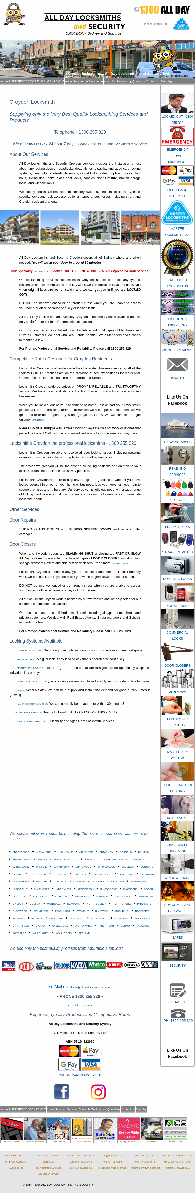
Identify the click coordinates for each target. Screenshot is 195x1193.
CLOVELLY (128, 866)
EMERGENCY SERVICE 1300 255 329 (177, 156)
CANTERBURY (21, 866)
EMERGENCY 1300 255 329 (27, 81)
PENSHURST (62, 911)
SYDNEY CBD (60, 925)
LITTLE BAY (62, 896)
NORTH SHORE (122, 903)
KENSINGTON (86, 889)
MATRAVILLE (82, 896)
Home (4, 81)
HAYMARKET (41, 889)
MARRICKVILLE (123, 896)
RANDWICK (102, 911)
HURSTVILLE (20, 889)
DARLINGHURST (102, 874)
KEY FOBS (177, 500)
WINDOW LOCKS (177, 878)
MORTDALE (54, 903)
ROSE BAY (19, 918)
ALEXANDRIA (44, 852)
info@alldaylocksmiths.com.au (92, 987)
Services (96, 81)
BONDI (57, 859)
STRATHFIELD (21, 925)
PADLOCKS (177, 692)
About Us (110, 81)
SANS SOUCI (76, 918)
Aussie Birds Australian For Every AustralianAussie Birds (16, 1161)
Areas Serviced (76, 81)
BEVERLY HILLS (22, 859)
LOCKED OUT (55, 81)
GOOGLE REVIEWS (177, 350)
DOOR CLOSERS (177, 665)
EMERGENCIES (42, 271)
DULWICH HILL (21, 881)
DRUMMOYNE (148, 874)
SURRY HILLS (143, 918)
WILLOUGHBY (41, 933)
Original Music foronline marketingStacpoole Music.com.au (113, 1161)
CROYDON (80, 874)
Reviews (124, 81)
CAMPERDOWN (139, 859)
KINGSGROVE (108, 889)
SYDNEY (42, 833)
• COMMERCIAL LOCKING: (28, 650)
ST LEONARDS (99, 918)
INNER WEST (63, 889)
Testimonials (99, 1109)
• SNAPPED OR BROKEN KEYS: (31, 704)
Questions (138, 81)
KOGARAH (150, 889)
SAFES (177, 937)
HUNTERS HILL (139, 881)
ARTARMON (106, 852)
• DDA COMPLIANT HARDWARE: (31, 721)
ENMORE (41, 881)
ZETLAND (84, 933)
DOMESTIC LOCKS (177, 579)
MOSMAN (35, 903)
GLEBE (100, 881)
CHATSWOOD (83, 866)
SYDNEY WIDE (83, 925)
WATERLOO (19, 933)
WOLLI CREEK (64, 933)
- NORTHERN (113, 833)
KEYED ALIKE (177, 818)
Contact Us (153, 81)
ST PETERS (121, 918)
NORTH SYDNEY (96, 903)
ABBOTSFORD (21, 852)
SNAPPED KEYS (177, 527)
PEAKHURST (41, 911)
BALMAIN (143, 852)
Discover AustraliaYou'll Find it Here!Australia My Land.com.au (145, 1161)
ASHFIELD (126, 852)
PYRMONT (83, 911)
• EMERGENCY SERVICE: (28, 712)
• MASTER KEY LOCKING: (29, 668)
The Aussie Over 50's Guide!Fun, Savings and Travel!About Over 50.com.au (177, 1161)
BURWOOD (90, 859)
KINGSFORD (130, 889)
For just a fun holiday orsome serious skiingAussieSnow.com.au (80, 1161)
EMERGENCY (38, 144)
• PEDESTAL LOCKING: (26, 681)
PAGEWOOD (20, 911)
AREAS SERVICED (177, 442)
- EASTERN (96, 833)
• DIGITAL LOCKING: (25, 659)
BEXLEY (42, 859)
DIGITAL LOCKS (177, 606)
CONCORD (147, 866)
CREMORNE (60, 874)
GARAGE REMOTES (177, 552)
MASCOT (18, 903)
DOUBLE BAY (126, 874)
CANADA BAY (61, 866)
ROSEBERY (142, 911)
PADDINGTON (145, 903)
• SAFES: (19, 690)
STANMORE (56, 918)
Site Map (166, 81)
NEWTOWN (73, 903)
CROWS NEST (38, 874)
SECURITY (177, 965)
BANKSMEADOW (113, 859)
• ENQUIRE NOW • (80, 1005)
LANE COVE (20, 896)
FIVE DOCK (60, 881)
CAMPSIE (41, 866)
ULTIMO (125, 925)
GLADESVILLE (81, 881)
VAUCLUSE (142, 925)
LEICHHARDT (41, 896)
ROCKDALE (122, 911)
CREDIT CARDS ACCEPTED (80, 1075)
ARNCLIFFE (86, 852)
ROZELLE (37, 918)
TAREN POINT (106, 925)
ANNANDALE (65, 852)
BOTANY (73, 859)
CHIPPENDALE (106, 866)
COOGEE (18, 874)
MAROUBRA (146, 896)
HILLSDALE (117, 881)
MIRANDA (102, 896)
